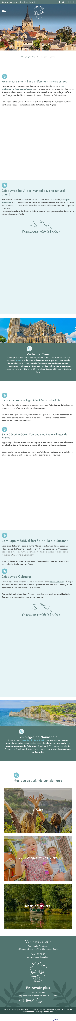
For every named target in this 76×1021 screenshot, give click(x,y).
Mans (18, 360)
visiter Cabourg (57, 581)
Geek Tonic (48, 1011)
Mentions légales (53, 1009)
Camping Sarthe (28, 57)
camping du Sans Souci (33, 740)
